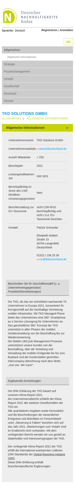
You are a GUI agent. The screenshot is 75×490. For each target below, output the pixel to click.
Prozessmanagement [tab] (17, 71)
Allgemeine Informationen (21, 57)
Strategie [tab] (9, 64)
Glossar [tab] (8, 100)
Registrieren (49, 30)
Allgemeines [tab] (12, 49)
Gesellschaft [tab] (11, 86)
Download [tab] (10, 93)
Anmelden (66, 30)
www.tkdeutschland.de (53, 148)
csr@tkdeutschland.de (53, 259)
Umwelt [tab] (8, 78)
